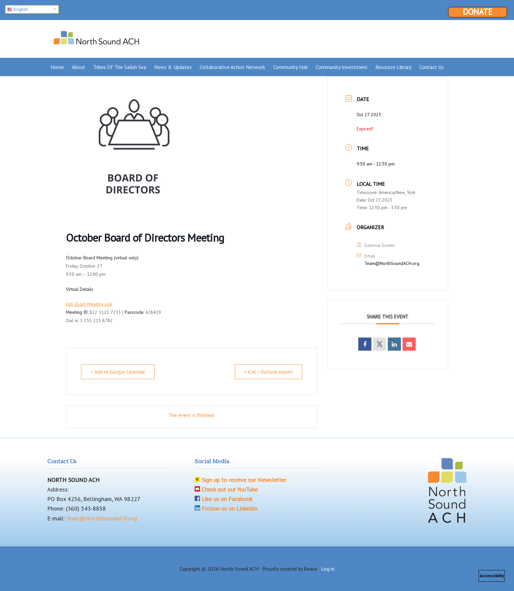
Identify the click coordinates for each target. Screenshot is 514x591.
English (17, 9)
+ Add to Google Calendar (117, 372)
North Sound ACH (96, 36)
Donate (477, 12)
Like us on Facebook (227, 499)
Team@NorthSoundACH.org (392, 263)
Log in (327, 568)
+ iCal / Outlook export (268, 372)
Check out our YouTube (230, 489)
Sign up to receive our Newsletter (244, 480)
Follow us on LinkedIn (229, 508)
